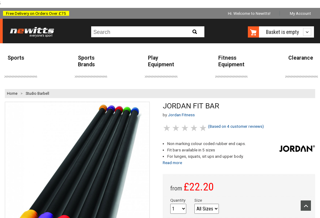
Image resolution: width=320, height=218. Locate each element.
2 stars (176, 128)
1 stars (167, 128)
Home (12, 93)
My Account (300, 13)
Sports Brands (86, 61)
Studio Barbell (37, 93)
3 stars (185, 128)
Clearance (300, 58)
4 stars (194, 128)
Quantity (177, 200)
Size (198, 200)
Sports (16, 58)
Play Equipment (161, 61)
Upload (306, 205)
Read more (172, 162)
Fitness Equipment (231, 61)
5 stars (203, 128)
